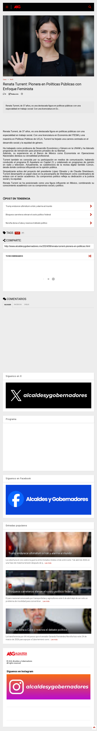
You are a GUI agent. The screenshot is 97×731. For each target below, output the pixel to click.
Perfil (11, 79)
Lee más (48, 563)
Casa (4, 79)
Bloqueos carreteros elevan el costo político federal (41, 591)
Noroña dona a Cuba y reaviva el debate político (38, 629)
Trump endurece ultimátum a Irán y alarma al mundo (40, 553)
